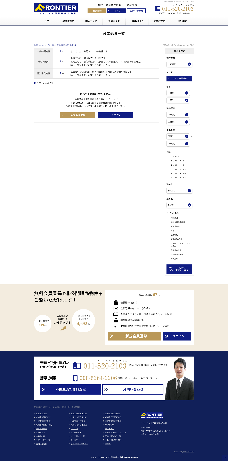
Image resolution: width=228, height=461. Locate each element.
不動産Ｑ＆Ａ (76, 432)
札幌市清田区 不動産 (79, 425)
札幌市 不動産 (41, 413)
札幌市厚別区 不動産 (113, 421)
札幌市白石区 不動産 (79, 417)
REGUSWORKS (188, 452)
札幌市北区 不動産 (112, 413)
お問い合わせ (41, 444)
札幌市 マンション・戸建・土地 (44, 45)
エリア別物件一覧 (78, 436)
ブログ (108, 444)
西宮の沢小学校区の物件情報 (66, 45)
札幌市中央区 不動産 (79, 413)
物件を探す (109, 425)
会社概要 (74, 440)
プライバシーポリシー (79, 444)
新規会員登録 (41, 429)
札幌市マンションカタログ (115, 432)
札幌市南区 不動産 (43, 421)
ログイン (74, 429)
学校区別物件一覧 (43, 440)
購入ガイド (109, 429)
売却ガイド (40, 432)
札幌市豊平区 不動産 (113, 417)
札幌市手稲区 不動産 (44, 425)
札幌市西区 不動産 (78, 421)
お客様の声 (40, 436)
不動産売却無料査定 (113, 440)
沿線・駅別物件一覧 (113, 436)
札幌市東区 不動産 (43, 417)
